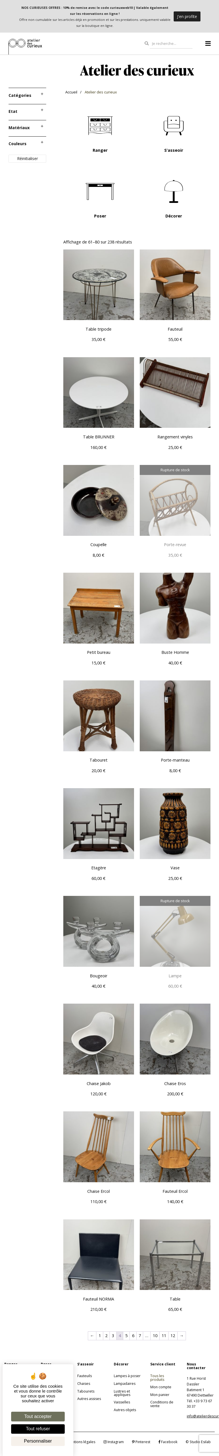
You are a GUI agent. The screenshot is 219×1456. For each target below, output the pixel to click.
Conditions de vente (161, 1404)
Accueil (71, 92)
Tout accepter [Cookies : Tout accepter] (38, 1416)
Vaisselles (122, 1402)
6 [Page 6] (133, 1335)
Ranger (100, 150)
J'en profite (187, 16)
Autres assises (89, 1398)
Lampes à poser (127, 1375)
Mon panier (159, 1394)
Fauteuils (84, 1375)
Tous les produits (157, 1377)
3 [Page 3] (113, 1335)
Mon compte (160, 1387)
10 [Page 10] (155, 1335)
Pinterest (141, 1441)
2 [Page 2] (106, 1335)
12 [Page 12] (173, 1335)
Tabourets (85, 1391)
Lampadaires (124, 1383)
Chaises (83, 1383)
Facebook (168, 1441)
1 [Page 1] (100, 1335)
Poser (100, 216)
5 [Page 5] (126, 1335)
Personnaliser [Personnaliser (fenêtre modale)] (38, 1441)
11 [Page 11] (164, 1335)
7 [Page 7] (140, 1335)
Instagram (114, 1441)
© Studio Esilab (198, 1441)
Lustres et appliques (122, 1393)
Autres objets (125, 1409)
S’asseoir (173, 150)
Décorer (173, 216)
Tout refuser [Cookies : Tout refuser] (38, 1428)
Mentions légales (81, 1441)
